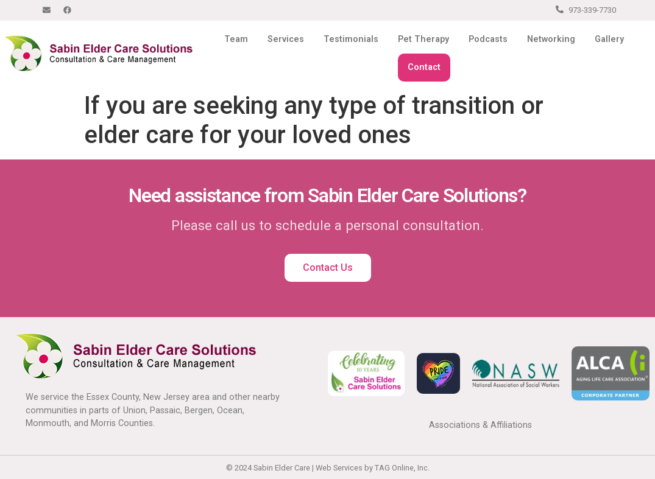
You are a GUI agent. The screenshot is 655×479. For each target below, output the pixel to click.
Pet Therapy (423, 39)
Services (285, 39)
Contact (424, 67)
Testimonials (351, 39)
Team (236, 39)
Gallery (609, 39)
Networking (551, 39)
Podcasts (488, 39)
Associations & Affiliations (480, 425)
